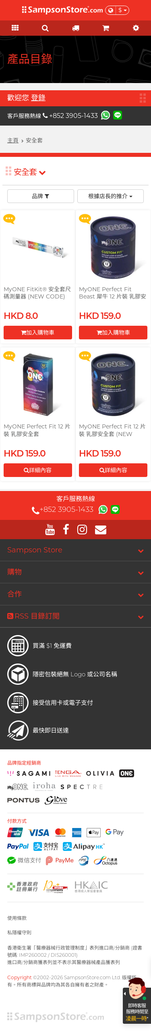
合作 (14, 594)
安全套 (30, 172)
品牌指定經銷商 (24, 763)
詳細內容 (38, 470)
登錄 (38, 97)
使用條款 (17, 918)
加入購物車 (37, 332)
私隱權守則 (19, 932)
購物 (14, 572)
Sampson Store (34, 550)
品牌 (40, 196)
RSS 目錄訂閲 (33, 616)
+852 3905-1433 (70, 116)
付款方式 (17, 821)
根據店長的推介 (110, 196)
